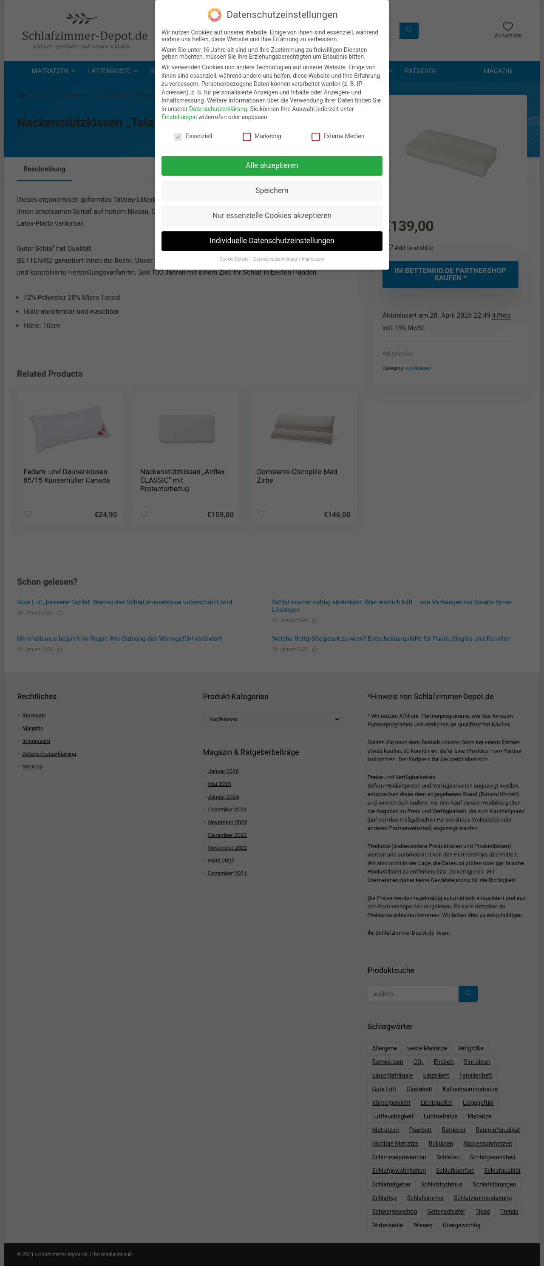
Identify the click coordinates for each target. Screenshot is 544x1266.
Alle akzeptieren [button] (272, 165)
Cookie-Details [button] (234, 259)
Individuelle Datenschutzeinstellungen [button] (272, 240)
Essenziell (193, 135)
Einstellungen (179, 117)
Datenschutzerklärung (218, 108)
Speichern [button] (271, 190)
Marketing (262, 135)
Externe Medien (338, 135)
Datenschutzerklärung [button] (275, 259)
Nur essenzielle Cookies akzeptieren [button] (272, 215)
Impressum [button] (313, 259)
